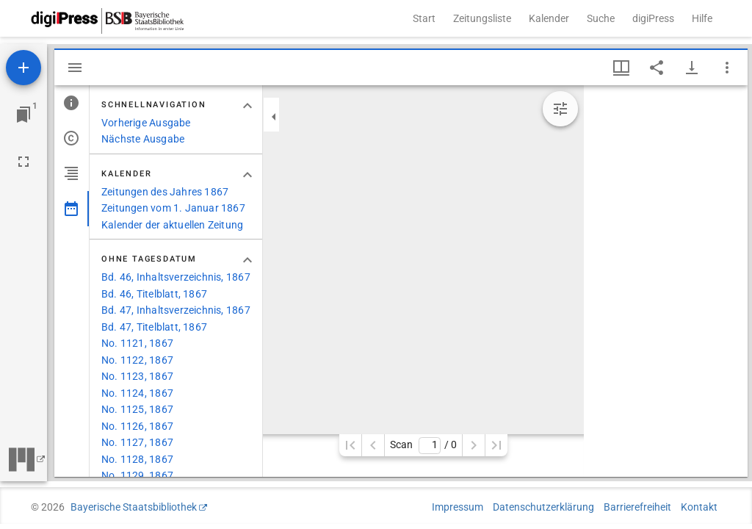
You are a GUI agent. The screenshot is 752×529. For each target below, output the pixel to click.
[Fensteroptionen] (727, 67)
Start (424, 18)
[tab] (71, 102)
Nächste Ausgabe (142, 139)
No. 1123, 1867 (137, 376)
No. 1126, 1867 (137, 426)
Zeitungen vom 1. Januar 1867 (173, 208)
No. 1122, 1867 (137, 360)
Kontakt (699, 507)
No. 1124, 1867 (137, 393)
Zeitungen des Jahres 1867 (164, 192)
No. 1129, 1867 (137, 475)
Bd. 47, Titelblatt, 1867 (154, 327)
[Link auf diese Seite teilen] (656, 67)
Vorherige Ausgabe (146, 123)
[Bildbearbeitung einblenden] (560, 108)
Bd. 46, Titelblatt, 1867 (154, 294)
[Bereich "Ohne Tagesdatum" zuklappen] (247, 260)
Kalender (549, 18)
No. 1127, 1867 (137, 442)
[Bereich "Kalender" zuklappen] (247, 175)
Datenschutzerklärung (543, 507)
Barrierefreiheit (637, 507)
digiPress (653, 18)
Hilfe (702, 18)
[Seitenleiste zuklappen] (274, 117)
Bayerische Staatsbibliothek (133, 507)
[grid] (666, 281)
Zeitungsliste (482, 18)
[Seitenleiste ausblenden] (75, 67)
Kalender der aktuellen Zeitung (172, 225)
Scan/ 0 (423, 445)
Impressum (457, 507)
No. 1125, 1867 (137, 409)
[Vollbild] (23, 161)
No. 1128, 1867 (137, 459)
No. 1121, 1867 (137, 343)
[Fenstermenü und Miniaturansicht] (621, 67)
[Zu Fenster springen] (23, 114)
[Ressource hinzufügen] (23, 67)
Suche (601, 18)
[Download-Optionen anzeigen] (691, 67)
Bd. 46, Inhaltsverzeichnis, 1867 (175, 277)
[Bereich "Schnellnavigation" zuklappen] (247, 106)
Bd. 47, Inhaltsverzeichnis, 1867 (175, 310)
